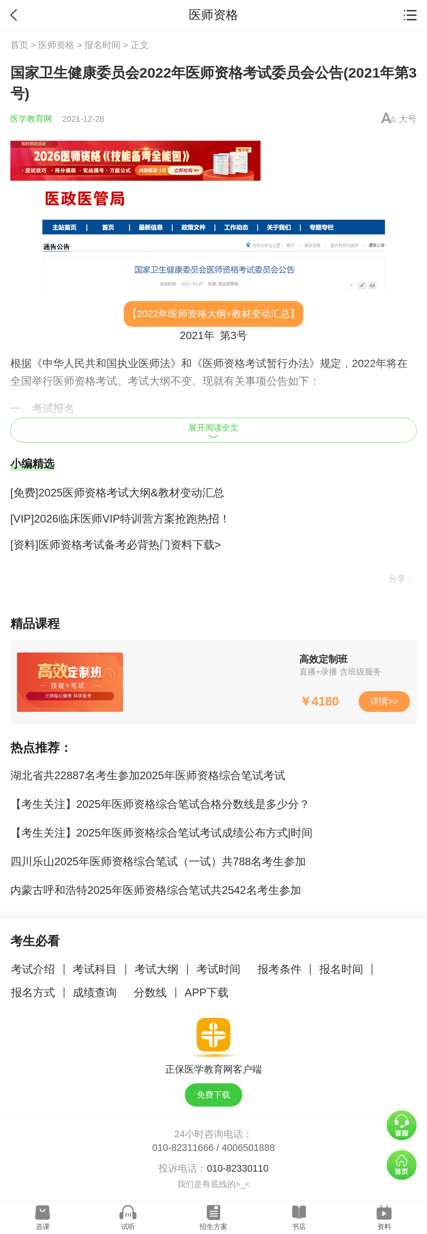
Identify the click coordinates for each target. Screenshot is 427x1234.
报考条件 (280, 969)
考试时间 (218, 969)
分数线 (150, 992)
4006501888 (248, 1147)
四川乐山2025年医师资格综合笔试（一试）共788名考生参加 (158, 861)
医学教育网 (31, 118)
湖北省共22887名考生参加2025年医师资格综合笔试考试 (147, 775)
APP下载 (207, 992)
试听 (128, 1226)
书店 (299, 1226)
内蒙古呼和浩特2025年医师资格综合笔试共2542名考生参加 (155, 890)
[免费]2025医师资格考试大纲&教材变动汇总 (117, 492)
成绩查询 (95, 992)
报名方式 (33, 992)
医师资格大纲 (197, 313)
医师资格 (56, 45)
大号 (408, 119)
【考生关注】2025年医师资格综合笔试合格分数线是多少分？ (160, 804)
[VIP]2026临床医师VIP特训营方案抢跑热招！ (120, 518)
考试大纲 (156, 969)
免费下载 (213, 1094)
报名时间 (102, 45)
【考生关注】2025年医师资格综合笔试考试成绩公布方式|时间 (161, 833)
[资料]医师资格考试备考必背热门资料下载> (115, 544)
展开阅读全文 (213, 430)
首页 (19, 45)
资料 (384, 1226)
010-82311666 (183, 1147)
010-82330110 (238, 1168)
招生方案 (213, 1226)
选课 (43, 1226)
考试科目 (95, 969)
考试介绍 (33, 969)
